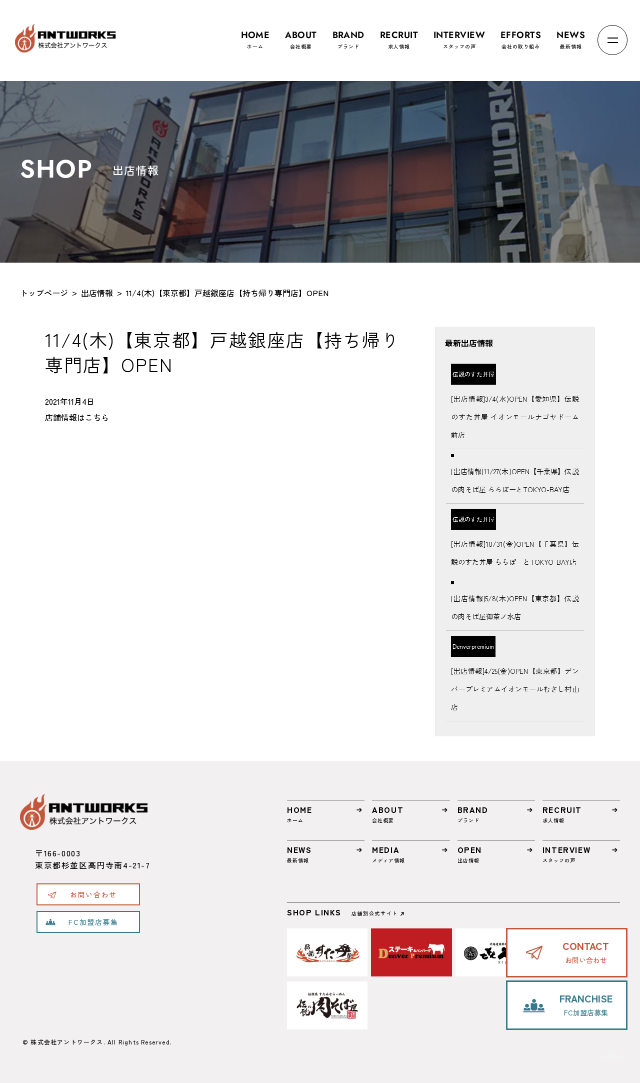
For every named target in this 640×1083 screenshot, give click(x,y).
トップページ (44, 293)
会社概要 (300, 35)
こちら (97, 417)
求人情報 (399, 35)
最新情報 (570, 35)
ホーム (255, 35)
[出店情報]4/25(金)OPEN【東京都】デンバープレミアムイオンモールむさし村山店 (514, 689)
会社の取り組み (520, 35)
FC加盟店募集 (93, 922)
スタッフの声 (459, 35)
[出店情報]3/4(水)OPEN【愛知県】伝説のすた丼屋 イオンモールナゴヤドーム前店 (514, 417)
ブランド (348, 35)
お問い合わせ (93, 894)
